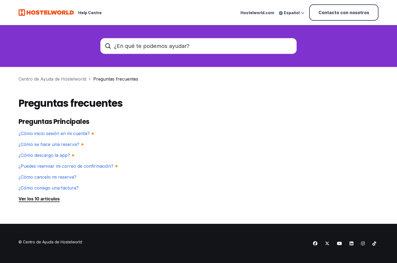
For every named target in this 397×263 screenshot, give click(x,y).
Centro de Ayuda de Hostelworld (52, 79)
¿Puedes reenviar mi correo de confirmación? (66, 166)
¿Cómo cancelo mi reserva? (47, 177)
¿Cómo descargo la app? (44, 155)
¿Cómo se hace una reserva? (49, 144)
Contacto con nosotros (343, 12)
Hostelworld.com (257, 12)
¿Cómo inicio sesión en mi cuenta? (54, 133)
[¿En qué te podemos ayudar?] (198, 46)
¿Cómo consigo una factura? (49, 188)
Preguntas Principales (54, 121)
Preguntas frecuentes (115, 79)
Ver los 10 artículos (39, 198)
